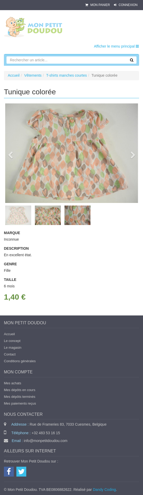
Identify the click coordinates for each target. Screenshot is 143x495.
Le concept (12, 341)
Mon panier (98, 5)
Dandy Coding (104, 489)
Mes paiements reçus (20, 403)
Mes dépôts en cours (19, 390)
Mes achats (12, 383)
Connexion (126, 5)
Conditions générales (20, 361)
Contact (10, 354)
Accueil (14, 75)
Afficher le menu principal (116, 46)
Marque (12, 233)
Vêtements (33, 75)
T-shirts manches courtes (66, 75)
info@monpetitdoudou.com (46, 441)
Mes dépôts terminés (19, 397)
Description (16, 248)
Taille (10, 280)
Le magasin (12, 347)
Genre (10, 264)
